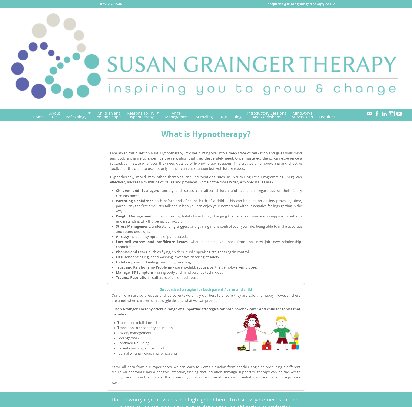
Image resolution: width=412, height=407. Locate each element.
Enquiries (327, 116)
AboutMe (54, 115)
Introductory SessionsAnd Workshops (266, 115)
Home (38, 116)
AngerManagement (177, 115)
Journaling (204, 116)
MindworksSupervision (302, 115)
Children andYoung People (109, 115)
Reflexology (76, 116)
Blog (237, 116)
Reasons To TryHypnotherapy (140, 115)
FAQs (223, 116)
